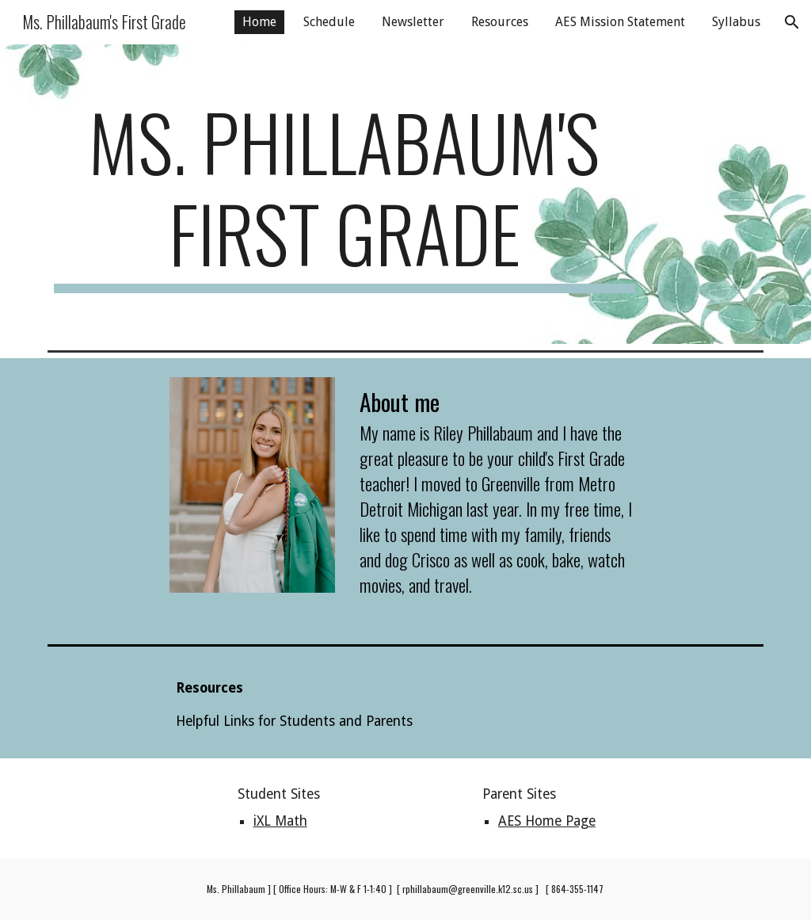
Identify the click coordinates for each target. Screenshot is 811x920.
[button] (792, 22)
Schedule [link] (329, 21)
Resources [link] (499, 21)
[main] (345, 194)
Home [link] (259, 21)
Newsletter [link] (413, 21)
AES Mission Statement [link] (620, 21)
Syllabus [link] (736, 21)
